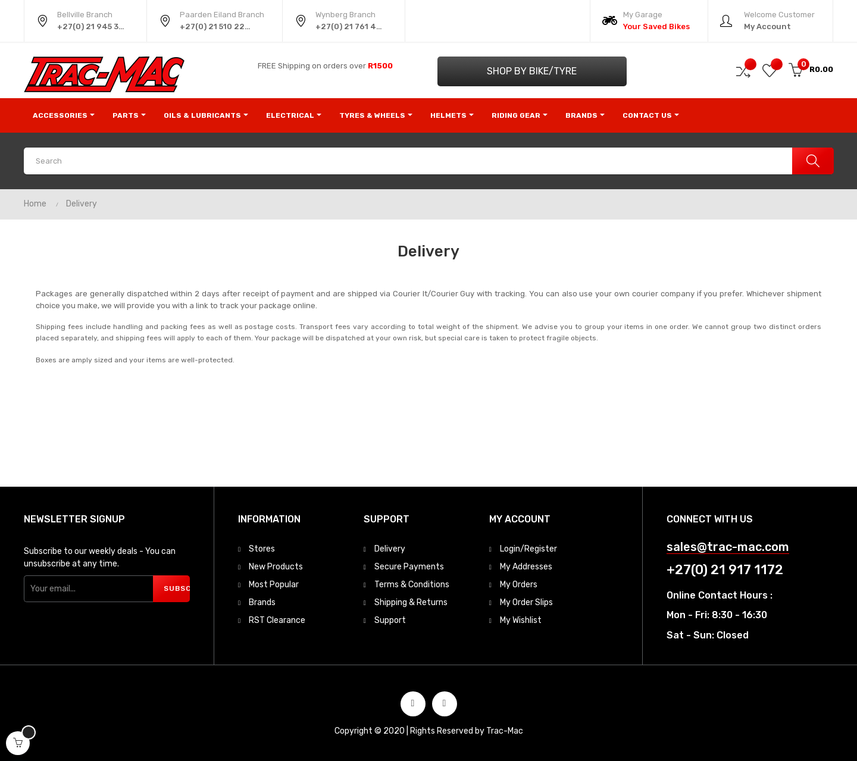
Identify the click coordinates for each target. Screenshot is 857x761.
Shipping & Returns (411, 602)
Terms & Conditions (411, 585)
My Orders (518, 585)
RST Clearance (277, 620)
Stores (262, 549)
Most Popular (274, 585)
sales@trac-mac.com (728, 547)
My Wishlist (521, 620)
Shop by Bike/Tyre (532, 71)
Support (390, 620)
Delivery (389, 549)
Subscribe (177, 588)
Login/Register (528, 549)
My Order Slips (526, 602)
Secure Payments (409, 567)
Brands (262, 602)
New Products (276, 567)
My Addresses (526, 567)
